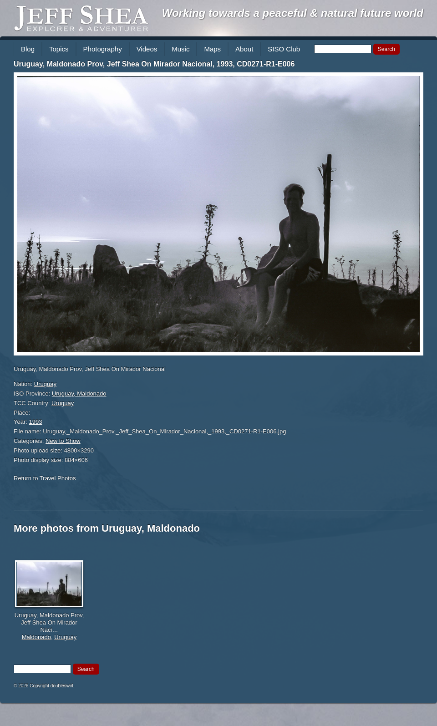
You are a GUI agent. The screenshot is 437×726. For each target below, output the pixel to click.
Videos (147, 49)
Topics (59, 49)
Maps (212, 49)
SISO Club (284, 49)
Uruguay (45, 384)
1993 (35, 421)
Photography (102, 49)
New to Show (63, 440)
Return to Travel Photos (45, 478)
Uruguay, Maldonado (79, 393)
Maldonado (36, 637)
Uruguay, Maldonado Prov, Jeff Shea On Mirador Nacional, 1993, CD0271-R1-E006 (154, 64)
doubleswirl (62, 685)
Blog (28, 49)
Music (180, 49)
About (244, 49)
